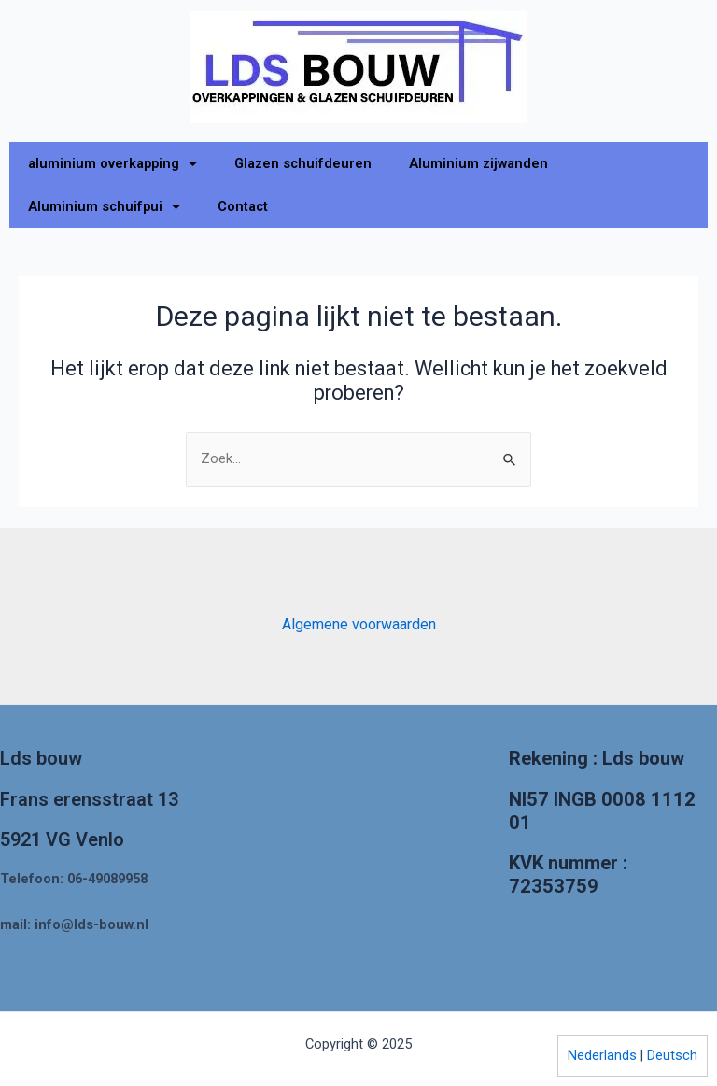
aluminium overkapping (112, 164)
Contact (243, 206)
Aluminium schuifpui (104, 206)
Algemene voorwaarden (359, 624)
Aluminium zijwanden (478, 163)
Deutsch (672, 1055)
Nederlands (602, 1055)
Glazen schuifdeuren (303, 163)
